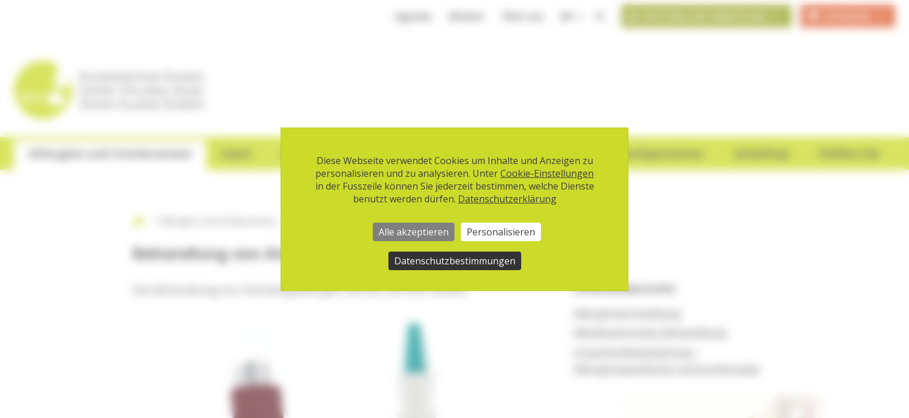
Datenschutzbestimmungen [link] (454, 261)
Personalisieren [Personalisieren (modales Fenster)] (501, 232)
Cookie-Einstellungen (547, 173)
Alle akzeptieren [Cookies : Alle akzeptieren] (414, 232)
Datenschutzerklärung (507, 198)
